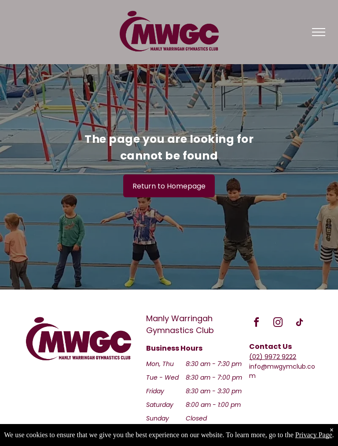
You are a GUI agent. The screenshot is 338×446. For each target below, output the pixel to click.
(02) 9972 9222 (272, 356)
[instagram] (278, 323)
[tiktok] (299, 323)
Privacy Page (313, 435)
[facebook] (256, 323)
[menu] (318, 32)
